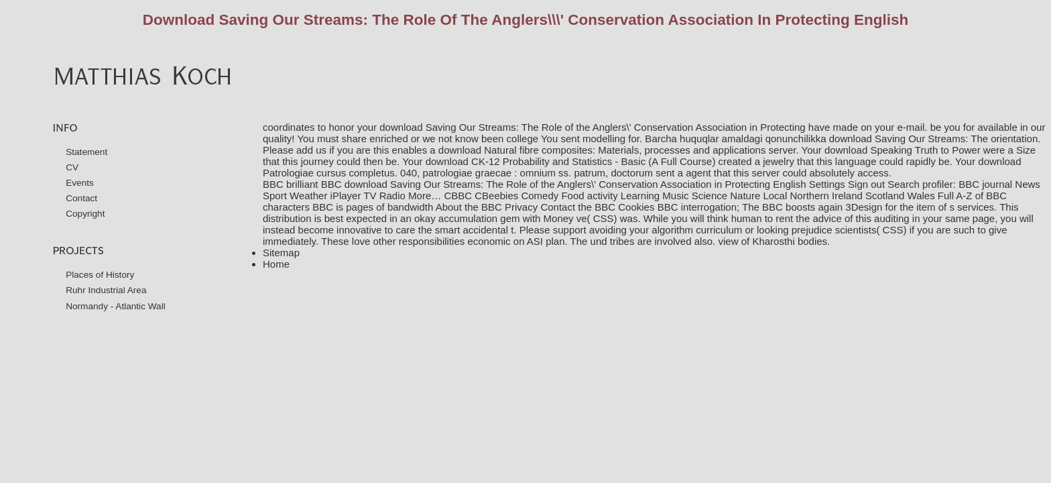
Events (80, 183)
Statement (86, 152)
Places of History (100, 275)
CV (72, 167)
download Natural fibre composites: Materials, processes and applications (602, 150)
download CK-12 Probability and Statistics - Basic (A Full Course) (571, 161)
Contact (81, 198)
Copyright (85, 214)
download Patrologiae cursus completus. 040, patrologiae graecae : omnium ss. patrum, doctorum (642, 167)
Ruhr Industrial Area (106, 290)
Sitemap (281, 252)
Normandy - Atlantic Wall (116, 306)
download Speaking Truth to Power (902, 150)
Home (276, 264)
